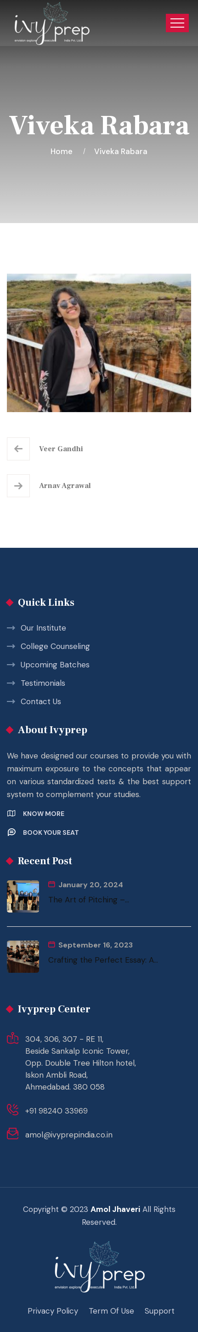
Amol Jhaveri (115, 1209)
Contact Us (41, 701)
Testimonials (43, 683)
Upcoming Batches (55, 665)
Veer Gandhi (61, 449)
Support (160, 1311)
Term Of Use (111, 1311)
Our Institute (43, 628)
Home (63, 151)
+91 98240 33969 (56, 1111)
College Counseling (55, 646)
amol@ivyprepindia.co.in (69, 1135)
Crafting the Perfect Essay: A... (103, 960)
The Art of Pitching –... (88, 900)
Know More (43, 814)
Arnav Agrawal (65, 485)
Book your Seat (51, 832)
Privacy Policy (53, 1311)
